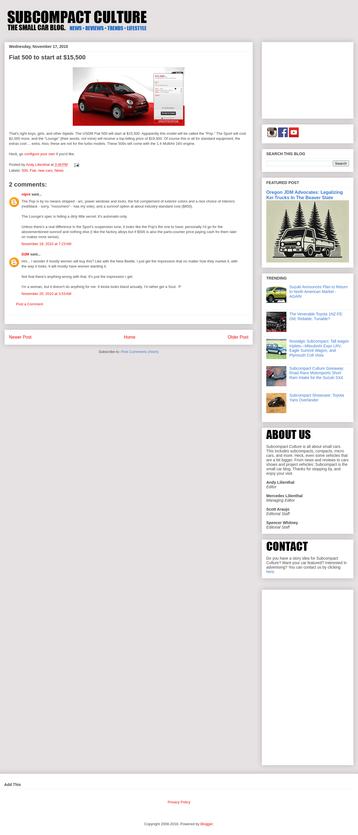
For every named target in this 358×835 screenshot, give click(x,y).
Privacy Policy (179, 802)
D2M (25, 254)
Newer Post (20, 337)
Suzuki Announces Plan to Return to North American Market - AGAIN (318, 292)
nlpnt (26, 194)
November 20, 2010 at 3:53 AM (46, 294)
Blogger (207, 824)
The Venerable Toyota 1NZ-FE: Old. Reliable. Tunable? (316, 316)
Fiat (33, 170)
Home (130, 337)
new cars (45, 170)
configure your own (39, 154)
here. (270, 571)
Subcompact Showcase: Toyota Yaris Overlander (316, 397)
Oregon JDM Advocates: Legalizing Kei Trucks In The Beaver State (304, 195)
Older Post (238, 337)
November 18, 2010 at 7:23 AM (46, 244)
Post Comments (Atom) (140, 352)
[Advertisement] (307, 79)
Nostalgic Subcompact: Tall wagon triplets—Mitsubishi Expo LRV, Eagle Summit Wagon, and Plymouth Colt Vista (319, 348)
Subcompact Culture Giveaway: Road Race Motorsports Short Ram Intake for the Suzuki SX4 (316, 373)
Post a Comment (29, 304)
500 (25, 170)
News (59, 170)
